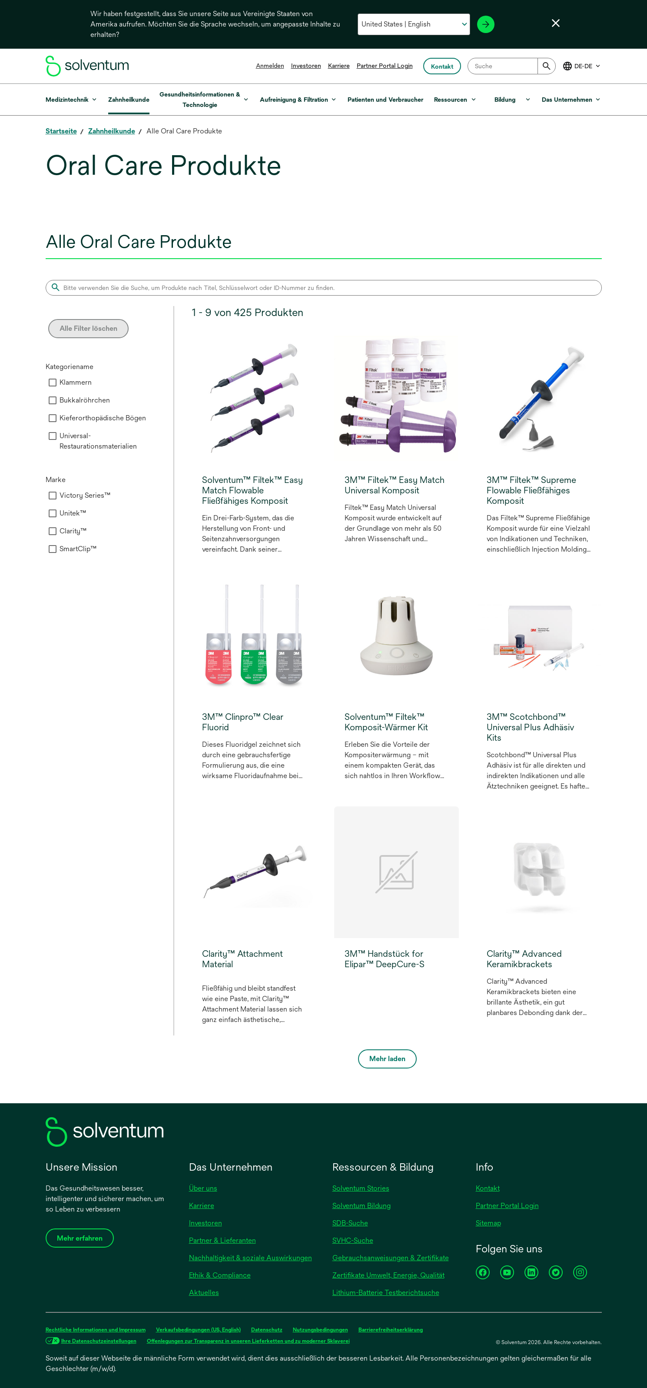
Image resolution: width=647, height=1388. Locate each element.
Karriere (339, 65)
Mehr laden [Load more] (387, 1059)
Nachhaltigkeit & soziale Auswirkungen (250, 1258)
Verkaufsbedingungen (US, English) (198, 1330)
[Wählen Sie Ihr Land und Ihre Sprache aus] (414, 24)
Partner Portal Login (385, 65)
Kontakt (488, 1188)
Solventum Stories (360, 1188)
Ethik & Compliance (220, 1275)
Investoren (306, 65)
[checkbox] (52, 382)
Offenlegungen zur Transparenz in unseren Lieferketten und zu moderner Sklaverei (248, 1341)
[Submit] (546, 66)
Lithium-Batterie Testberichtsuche (385, 1292)
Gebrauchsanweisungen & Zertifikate (390, 1258)
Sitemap (488, 1223)
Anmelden (270, 65)
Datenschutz (266, 1330)
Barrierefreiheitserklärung (390, 1330)
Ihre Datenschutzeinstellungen (98, 1341)
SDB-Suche (350, 1223)
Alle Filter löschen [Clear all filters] (88, 328)
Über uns (203, 1188)
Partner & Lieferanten (222, 1240)
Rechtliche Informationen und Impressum (96, 1330)
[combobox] (511, 66)
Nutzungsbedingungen (320, 1330)
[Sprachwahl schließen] (555, 23)
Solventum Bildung (361, 1206)
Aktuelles (204, 1292)
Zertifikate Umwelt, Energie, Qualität (388, 1275)
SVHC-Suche (352, 1240)
